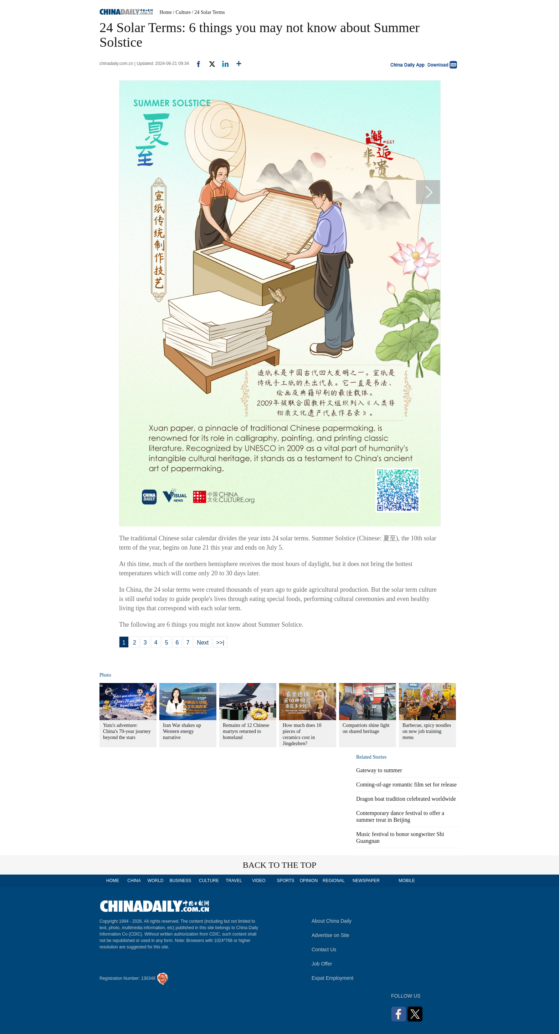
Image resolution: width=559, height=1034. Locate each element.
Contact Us (324, 949)
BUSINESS (180, 880)
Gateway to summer (379, 770)
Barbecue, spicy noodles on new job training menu (426, 731)
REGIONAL (334, 880)
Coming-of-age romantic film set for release (406, 784)
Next (203, 643)
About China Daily (332, 921)
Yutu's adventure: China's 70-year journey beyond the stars (127, 731)
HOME (112, 880)
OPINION (309, 880)
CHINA (133, 880)
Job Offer (322, 964)
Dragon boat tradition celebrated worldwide (406, 799)
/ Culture (181, 12)
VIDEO (258, 880)
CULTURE (209, 880)
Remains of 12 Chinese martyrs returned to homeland (246, 731)
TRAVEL (234, 880)
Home (166, 12)
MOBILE (407, 880)
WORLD (156, 880)
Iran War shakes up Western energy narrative (182, 731)
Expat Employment (333, 978)
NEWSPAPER (366, 880)
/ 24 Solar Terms (208, 12)
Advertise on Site (330, 935)
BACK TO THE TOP (280, 865)
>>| (220, 643)
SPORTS (285, 880)
